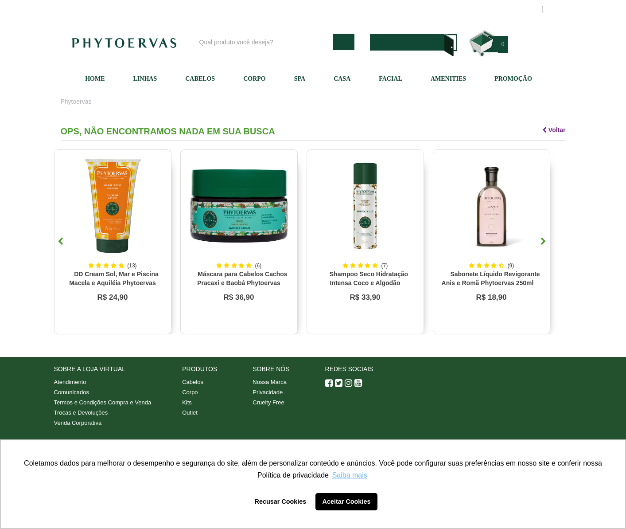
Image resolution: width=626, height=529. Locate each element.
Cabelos (200, 78)
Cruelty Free (268, 402)
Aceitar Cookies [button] (347, 501)
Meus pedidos (501, 9)
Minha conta (451, 9)
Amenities (448, 78)
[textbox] (264, 42)
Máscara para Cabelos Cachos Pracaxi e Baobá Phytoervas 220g (242, 282)
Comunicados (71, 392)
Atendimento (404, 9)
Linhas (145, 78)
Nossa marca (355, 9)
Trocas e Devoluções (81, 412)
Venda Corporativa (78, 423)
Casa (342, 78)
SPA (299, 78)
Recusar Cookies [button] (281, 501)
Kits (187, 402)
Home (95, 78)
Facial (390, 78)
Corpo (254, 78)
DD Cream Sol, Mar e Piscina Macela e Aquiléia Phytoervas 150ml (114, 282)
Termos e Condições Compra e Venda (103, 402)
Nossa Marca (270, 382)
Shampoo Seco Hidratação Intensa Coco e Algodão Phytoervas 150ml (369, 282)
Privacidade (268, 392)
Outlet (190, 412)
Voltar (554, 130)
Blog (316, 9)
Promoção (513, 78)
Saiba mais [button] (349, 475)
